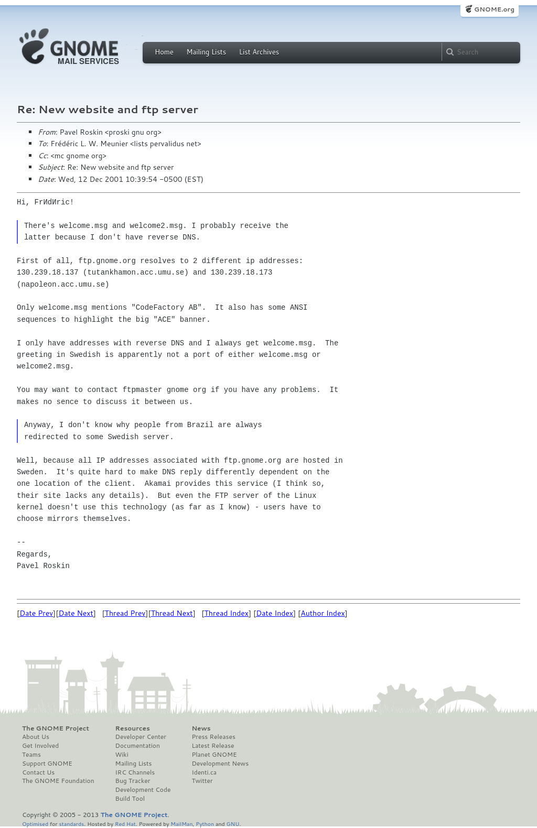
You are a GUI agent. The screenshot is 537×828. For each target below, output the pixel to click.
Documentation (137, 746)
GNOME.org (494, 9)
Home (164, 52)
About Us (35, 737)
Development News (220, 763)
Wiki (121, 754)
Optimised (35, 823)
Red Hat (125, 823)
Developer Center (140, 737)
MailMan (181, 823)
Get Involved (40, 746)
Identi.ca (204, 772)
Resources (132, 728)
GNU (233, 823)
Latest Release (212, 746)
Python (205, 823)
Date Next (75, 613)
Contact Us (38, 772)
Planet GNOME (214, 754)
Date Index (274, 613)
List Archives (259, 52)
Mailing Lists (206, 52)
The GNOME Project (55, 728)
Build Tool (130, 798)
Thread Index (227, 613)
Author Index (322, 613)
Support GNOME (47, 763)
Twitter (201, 781)
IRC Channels (135, 772)
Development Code (143, 790)
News (200, 728)
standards (71, 823)
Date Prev (36, 613)
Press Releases (213, 737)
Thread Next (172, 613)
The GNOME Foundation (58, 781)
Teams (31, 754)
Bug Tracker (133, 781)
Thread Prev (125, 613)
